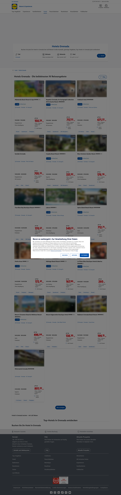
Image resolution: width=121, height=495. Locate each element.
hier (77, 250)
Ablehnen (65, 255)
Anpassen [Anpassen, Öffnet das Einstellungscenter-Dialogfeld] (74, 255)
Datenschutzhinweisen (56, 250)
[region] (60, 247)
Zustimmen (84, 255)
